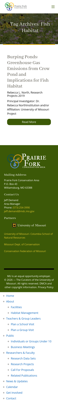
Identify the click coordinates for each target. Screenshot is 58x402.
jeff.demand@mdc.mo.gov (19, 211)
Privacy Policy (45, 287)
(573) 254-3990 (21, 207)
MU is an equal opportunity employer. (29, 276)
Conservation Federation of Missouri (25, 251)
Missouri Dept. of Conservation (22, 244)
